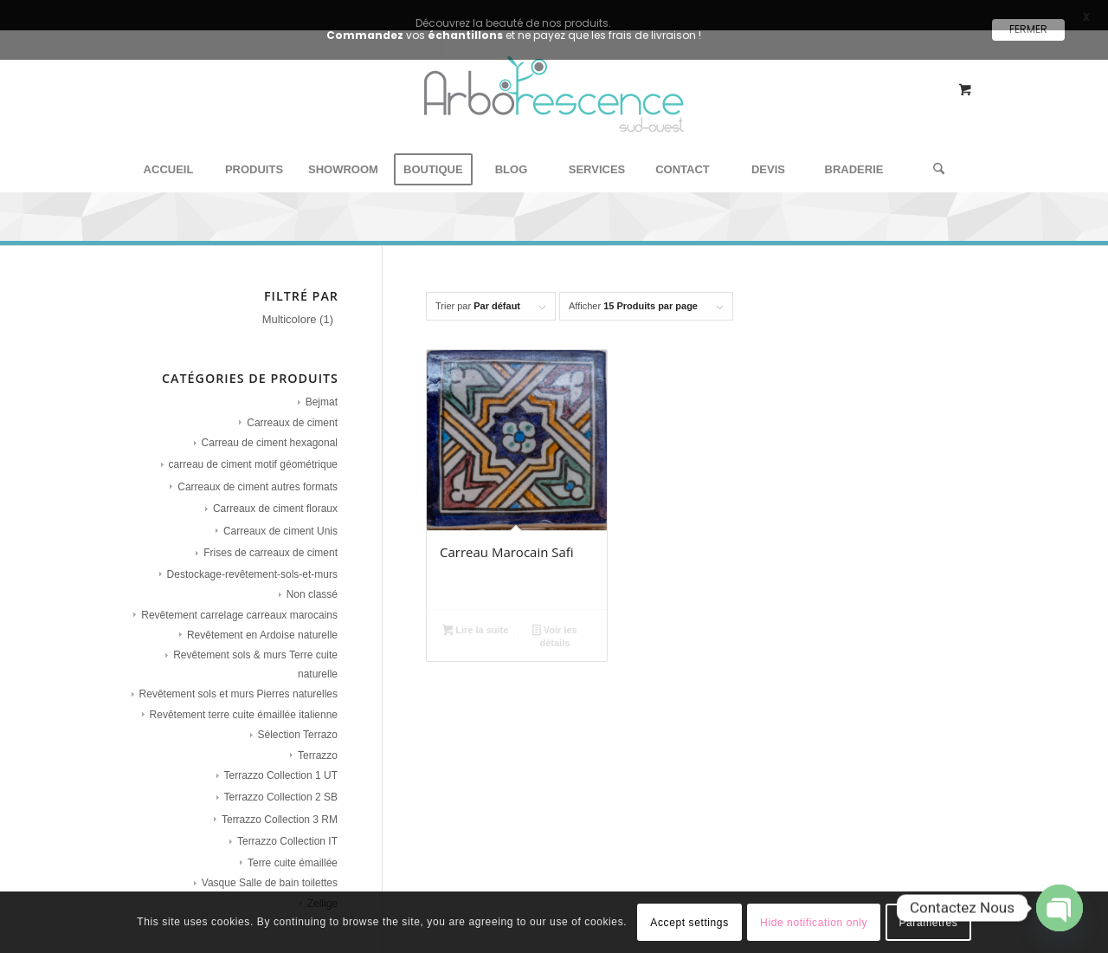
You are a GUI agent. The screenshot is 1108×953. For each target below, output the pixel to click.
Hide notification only (813, 923)
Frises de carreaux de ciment (270, 536)
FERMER (1028, 29)
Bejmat (322, 385)
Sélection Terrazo (298, 718)
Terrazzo (318, 739)
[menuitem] (168, 153)
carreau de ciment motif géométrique (253, 449)
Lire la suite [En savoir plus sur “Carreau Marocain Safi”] (475, 615)
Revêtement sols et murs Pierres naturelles (238, 677)
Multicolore (289, 302)
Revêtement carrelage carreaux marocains (239, 599)
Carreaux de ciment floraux (275, 493)
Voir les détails (554, 620)
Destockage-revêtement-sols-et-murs (252, 558)
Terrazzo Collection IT (287, 826)
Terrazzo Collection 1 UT (281, 759)
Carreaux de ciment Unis (280, 515)
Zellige (322, 887)
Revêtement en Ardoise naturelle (262, 619)
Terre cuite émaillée (293, 846)
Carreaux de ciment (292, 406)
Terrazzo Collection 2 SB (281, 781)
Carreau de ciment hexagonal (270, 426)
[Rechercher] (933, 153)
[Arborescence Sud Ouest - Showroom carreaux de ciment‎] (554, 98)
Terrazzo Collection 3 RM (280, 803)
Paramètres (928, 923)
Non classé (312, 578)
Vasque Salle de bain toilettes (270, 866)
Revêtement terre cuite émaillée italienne (244, 698)
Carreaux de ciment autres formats (257, 470)
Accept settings (689, 923)
